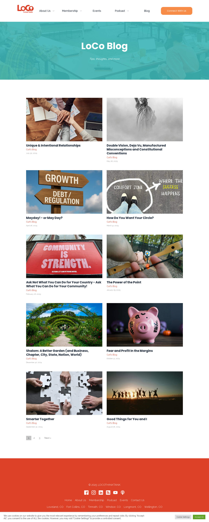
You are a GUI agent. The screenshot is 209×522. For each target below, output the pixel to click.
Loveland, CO (55, 496)
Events (97, 10)
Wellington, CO (153, 496)
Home (68, 490)
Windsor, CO (113, 496)
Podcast (122, 10)
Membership (72, 10)
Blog (147, 10)
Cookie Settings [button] (183, 517)
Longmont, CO (132, 496)
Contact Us (137, 490)
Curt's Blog (31, 149)
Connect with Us (176, 10)
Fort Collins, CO (75, 496)
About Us (46, 10)
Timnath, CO (95, 496)
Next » (48, 438)
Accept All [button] (199, 517)
